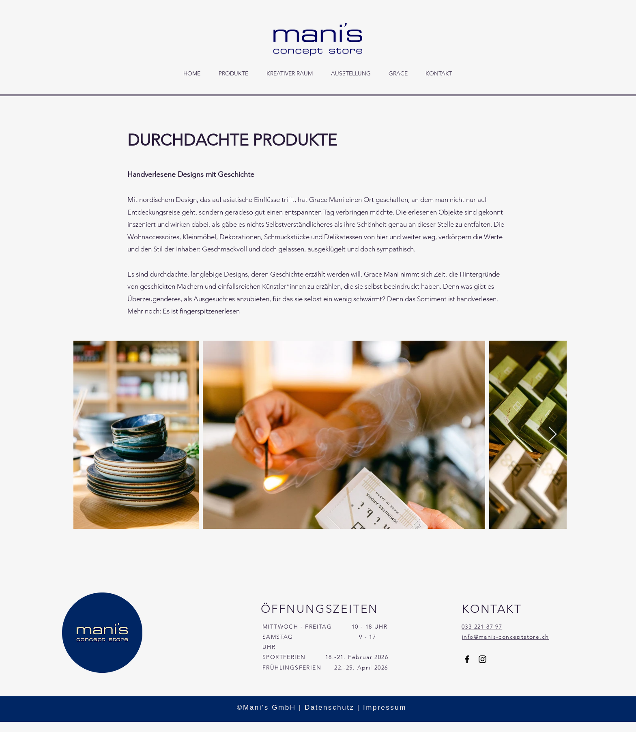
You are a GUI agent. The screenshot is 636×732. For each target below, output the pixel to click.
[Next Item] (552, 434)
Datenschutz (330, 707)
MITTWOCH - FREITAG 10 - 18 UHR (324, 626)
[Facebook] (467, 659)
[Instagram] (482, 659)
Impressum (384, 707)
